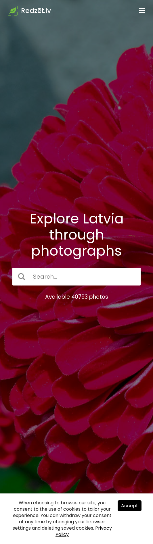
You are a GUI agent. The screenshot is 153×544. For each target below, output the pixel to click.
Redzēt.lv (36, 10)
